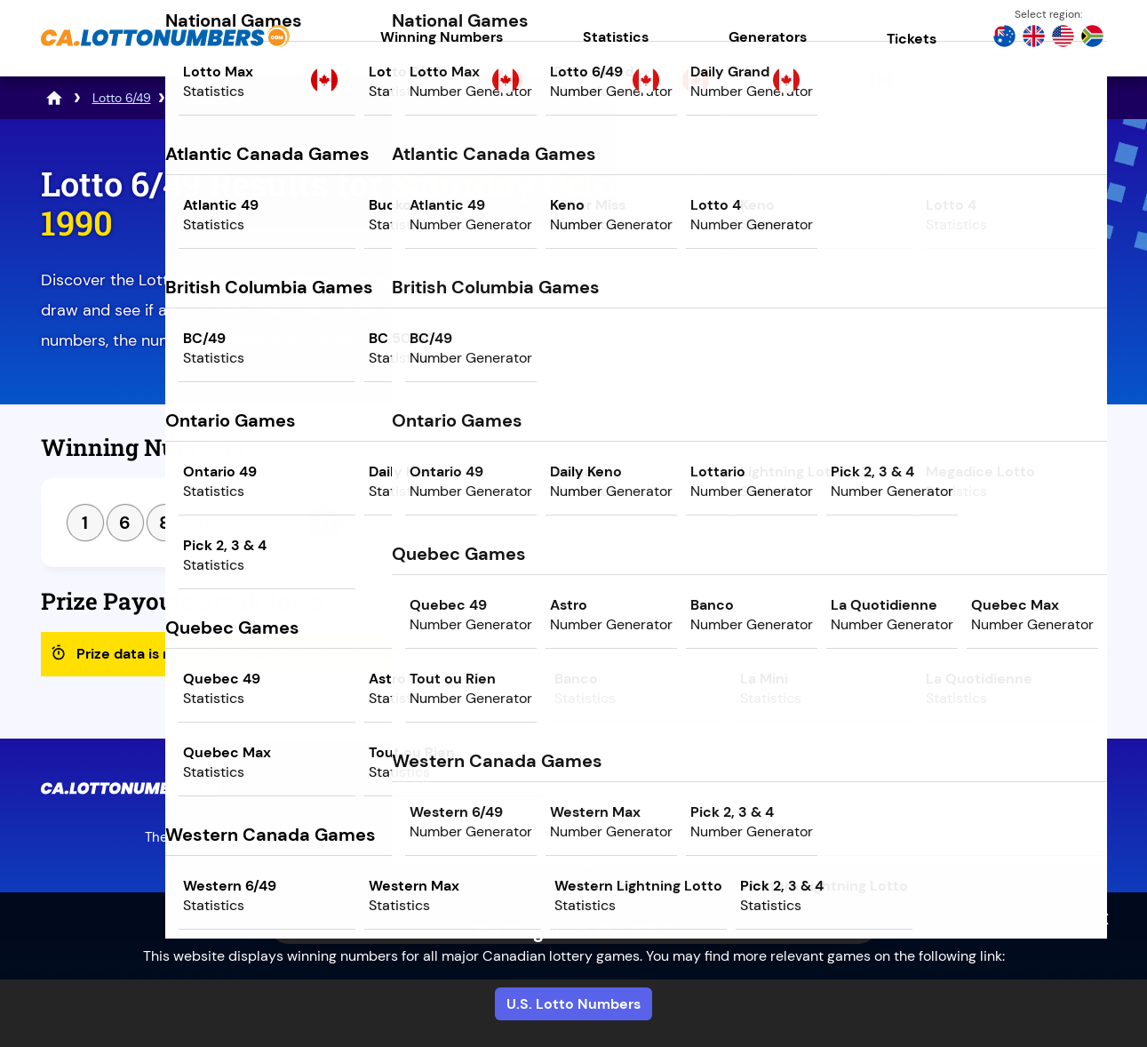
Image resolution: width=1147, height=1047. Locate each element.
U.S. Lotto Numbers (573, 1004)
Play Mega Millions (951, 317)
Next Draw (1032, 453)
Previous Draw (870, 453)
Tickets (911, 38)
